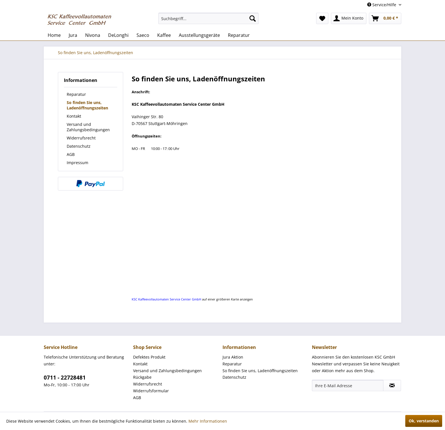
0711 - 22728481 (65, 377)
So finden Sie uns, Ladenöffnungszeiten (87, 105)
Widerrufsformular (151, 390)
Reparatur (76, 94)
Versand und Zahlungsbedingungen (88, 127)
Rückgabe (142, 377)
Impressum (77, 162)
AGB (71, 154)
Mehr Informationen (207, 421)
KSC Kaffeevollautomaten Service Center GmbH (166, 299)
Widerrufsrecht (81, 138)
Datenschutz (79, 146)
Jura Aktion (232, 357)
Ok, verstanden (424, 420)
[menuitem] (208, 18)
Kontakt (74, 116)
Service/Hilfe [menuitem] (382, 4)
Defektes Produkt (149, 357)
